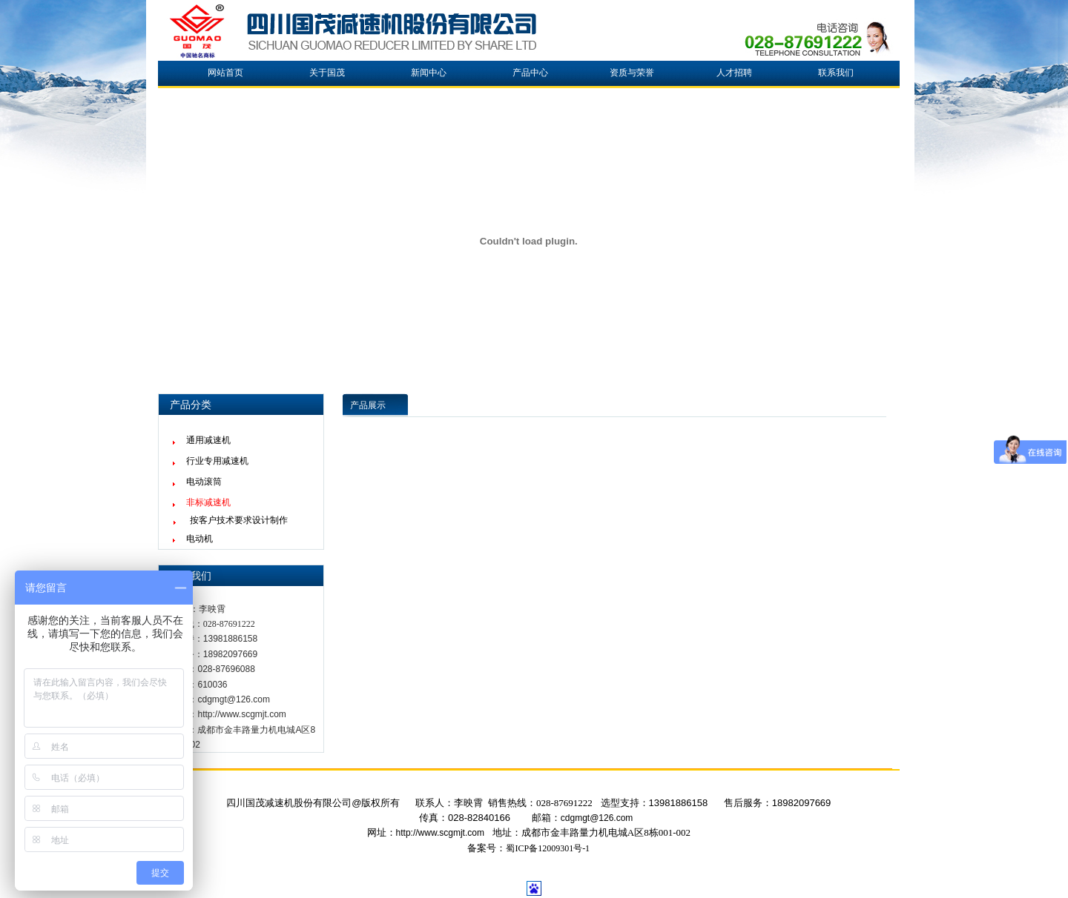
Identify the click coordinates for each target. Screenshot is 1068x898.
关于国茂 (327, 72)
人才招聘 (734, 72)
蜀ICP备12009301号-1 (548, 848)
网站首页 (225, 72)
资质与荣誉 (632, 72)
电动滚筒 (204, 481)
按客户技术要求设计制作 (239, 520)
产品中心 (530, 72)
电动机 (199, 538)
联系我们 (836, 72)
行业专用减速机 (217, 461)
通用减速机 (208, 440)
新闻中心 (428, 72)
